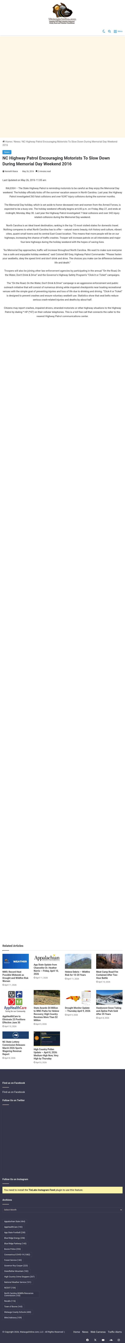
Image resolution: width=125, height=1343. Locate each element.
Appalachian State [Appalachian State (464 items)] (14, 1221)
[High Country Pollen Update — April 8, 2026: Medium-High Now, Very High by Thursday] (47, 1038)
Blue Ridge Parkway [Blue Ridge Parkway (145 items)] (15, 1243)
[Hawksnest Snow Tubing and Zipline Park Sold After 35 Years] (109, 997)
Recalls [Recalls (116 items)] (10, 1301)
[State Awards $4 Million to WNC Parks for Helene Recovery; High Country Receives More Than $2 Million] (47, 997)
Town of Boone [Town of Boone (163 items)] (13, 1306)
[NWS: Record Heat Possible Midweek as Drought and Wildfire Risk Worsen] (15, 961)
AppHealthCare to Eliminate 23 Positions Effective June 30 (13, 1019)
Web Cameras (98, 1331)
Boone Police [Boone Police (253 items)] (12, 1249)
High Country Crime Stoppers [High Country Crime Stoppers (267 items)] (19, 1277)
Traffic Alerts (115, 1331)
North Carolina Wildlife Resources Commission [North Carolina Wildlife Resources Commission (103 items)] (18, 1294)
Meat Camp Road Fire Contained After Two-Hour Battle (107, 975)
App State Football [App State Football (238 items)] (14, 1232)
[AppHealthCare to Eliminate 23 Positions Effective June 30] (15, 1001)
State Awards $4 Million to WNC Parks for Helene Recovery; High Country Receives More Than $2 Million (46, 1014)
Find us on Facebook (13, 1092)
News (17, 141)
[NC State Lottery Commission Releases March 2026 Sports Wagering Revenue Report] (15, 1035)
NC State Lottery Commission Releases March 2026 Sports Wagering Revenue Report (13, 1048)
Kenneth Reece (11, 171)
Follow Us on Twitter (13, 1100)
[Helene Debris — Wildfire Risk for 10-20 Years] (78, 961)
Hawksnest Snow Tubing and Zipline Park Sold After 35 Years (108, 1011)
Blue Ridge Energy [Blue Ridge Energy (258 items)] (14, 1238)
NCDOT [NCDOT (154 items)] (10, 1288)
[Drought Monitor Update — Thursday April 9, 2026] (78, 997)
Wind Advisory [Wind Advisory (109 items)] (13, 1318)
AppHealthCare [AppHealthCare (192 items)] (13, 1227)
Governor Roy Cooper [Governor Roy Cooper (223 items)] (16, 1266)
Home (7, 141)
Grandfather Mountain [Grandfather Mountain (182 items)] (16, 1271)
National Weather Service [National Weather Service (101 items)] (17, 1282)
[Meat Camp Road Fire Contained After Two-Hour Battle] (109, 961)
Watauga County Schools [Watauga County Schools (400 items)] (17, 1312)
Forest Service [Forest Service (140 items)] (13, 1260)
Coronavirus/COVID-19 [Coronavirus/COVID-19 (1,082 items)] (17, 1254)
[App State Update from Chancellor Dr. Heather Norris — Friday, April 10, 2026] (47, 958)
